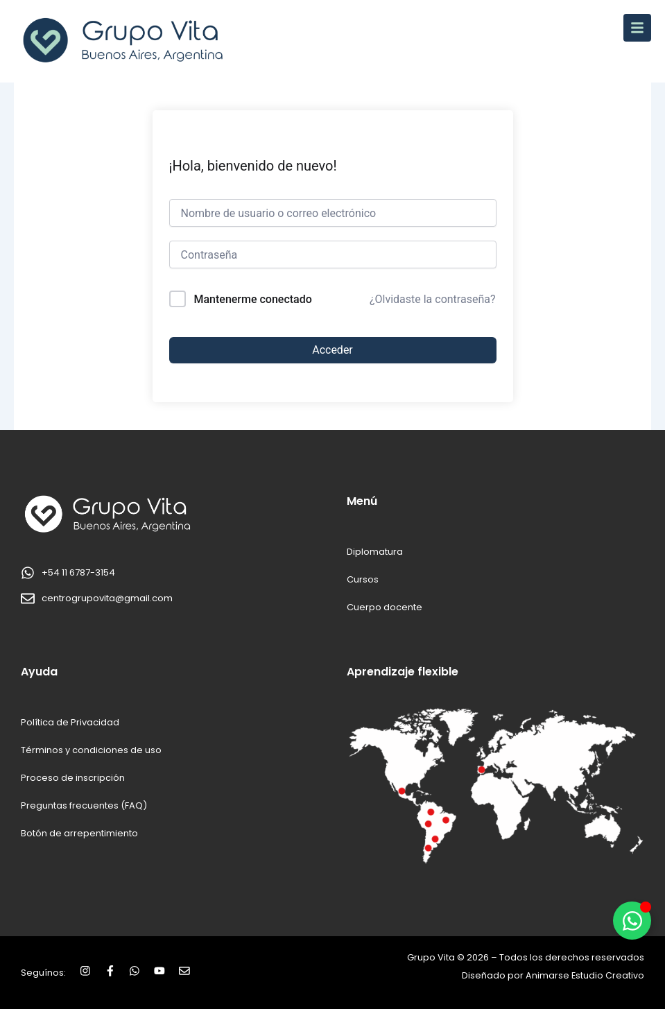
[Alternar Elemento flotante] (632, 921)
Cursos (363, 579)
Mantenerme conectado (252, 299)
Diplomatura (375, 552)
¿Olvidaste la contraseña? (433, 299)
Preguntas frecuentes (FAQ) (83, 805)
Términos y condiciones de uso (91, 750)
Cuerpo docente (384, 607)
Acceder (332, 349)
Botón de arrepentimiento (79, 833)
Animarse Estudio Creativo (585, 975)
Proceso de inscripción (73, 778)
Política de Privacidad (70, 722)
